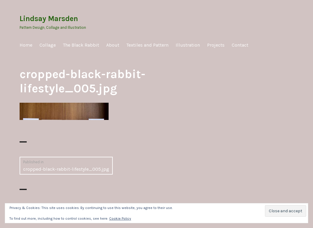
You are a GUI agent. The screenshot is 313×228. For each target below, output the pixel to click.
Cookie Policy (120, 218)
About (112, 45)
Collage (47, 45)
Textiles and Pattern (147, 45)
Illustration (188, 45)
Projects (216, 45)
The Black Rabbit (81, 45)
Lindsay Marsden (49, 18)
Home (26, 45)
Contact (240, 45)
